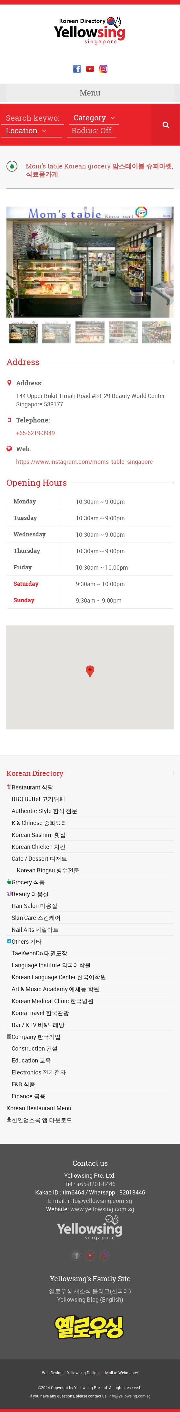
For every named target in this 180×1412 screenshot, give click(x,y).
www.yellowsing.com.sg (102, 1209)
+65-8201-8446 (96, 1184)
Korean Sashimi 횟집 (39, 834)
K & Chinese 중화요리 (39, 823)
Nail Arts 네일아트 (35, 929)
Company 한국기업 (33, 1037)
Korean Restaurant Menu (38, 1108)
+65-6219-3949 (35, 433)
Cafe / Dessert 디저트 (39, 858)
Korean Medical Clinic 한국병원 (53, 1001)
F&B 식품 (23, 1084)
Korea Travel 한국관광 (40, 1013)
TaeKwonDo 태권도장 (39, 953)
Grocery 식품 (25, 882)
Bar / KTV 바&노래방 (38, 1025)
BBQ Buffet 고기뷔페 (38, 799)
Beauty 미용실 (27, 894)
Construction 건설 (35, 1048)
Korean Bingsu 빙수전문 (48, 870)
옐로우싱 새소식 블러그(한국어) (90, 1291)
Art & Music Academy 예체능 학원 (55, 989)
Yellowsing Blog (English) (90, 1299)
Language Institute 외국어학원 (51, 965)
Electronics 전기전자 (39, 1072)
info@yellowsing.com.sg (100, 1200)
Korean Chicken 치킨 (38, 846)
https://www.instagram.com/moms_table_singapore (84, 461)
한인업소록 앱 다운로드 (39, 1120)
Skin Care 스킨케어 (36, 917)
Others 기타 (24, 941)
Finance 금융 (28, 1096)
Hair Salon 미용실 (34, 905)
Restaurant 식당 (29, 787)
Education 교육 (31, 1060)
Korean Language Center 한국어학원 (59, 977)
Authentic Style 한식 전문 (44, 811)
